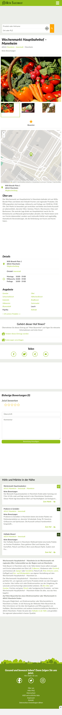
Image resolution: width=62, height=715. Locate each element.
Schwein (50, 571)
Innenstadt (19, 47)
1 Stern (5, 405)
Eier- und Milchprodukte (21, 573)
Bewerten (31, 122)
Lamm (56, 571)
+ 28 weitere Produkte (12, 314)
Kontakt (31, 700)
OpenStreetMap (57, 182)
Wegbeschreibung (11, 190)
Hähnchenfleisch (37, 297)
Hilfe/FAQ (31, 690)
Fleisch (25, 588)
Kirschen (55, 568)
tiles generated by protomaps (39, 182)
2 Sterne (9, 405)
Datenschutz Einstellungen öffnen (31, 703)
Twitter (31, 680)
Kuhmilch (6, 300)
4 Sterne (15, 405)
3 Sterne (12, 405)
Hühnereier (6, 303)
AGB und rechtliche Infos (31, 695)
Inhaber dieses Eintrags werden (17, 334)
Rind (44, 571)
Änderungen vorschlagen (14, 340)
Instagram (42, 680)
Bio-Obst (46, 586)
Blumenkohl (7, 306)
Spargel (18, 571)
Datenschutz (31, 693)
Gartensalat (35, 303)
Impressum (31, 698)
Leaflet (13, 182)
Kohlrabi (34, 310)
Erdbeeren (35, 568)
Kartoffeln (29, 571)
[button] (31, 154)
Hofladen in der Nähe (39, 611)
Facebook (19, 680)
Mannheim (10, 47)
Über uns (31, 688)
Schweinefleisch (8, 297)
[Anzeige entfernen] (60, 707)
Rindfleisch (35, 300)
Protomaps (49, 182)
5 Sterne (18, 405)
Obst (32, 293)
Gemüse (5, 293)
